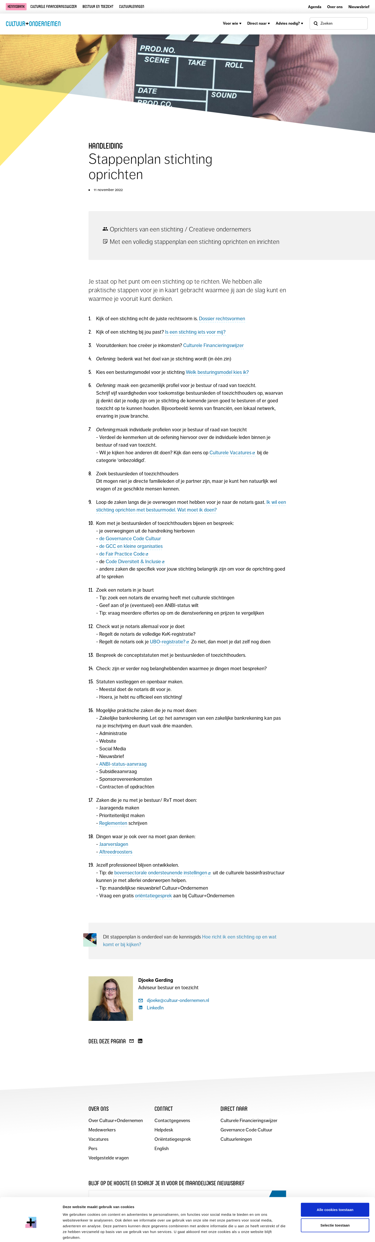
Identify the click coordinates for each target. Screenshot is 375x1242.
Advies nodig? (289, 23)
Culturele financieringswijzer (53, 6)
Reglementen (113, 823)
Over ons (335, 7)
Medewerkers (102, 1130)
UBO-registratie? (170, 642)
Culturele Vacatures (233, 452)
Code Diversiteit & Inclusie (135, 561)
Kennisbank (16, 6)
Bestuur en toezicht (98, 6)
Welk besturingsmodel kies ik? (217, 372)
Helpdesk (163, 1130)
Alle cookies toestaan (335, 1189)
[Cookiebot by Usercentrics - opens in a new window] (31, 1232)
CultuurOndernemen (33, 24)
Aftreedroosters (115, 852)
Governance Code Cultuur (247, 1130)
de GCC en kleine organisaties (131, 546)
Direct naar (258, 23)
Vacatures (98, 1139)
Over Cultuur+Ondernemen (115, 1121)
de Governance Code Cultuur (130, 538)
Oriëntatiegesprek (172, 1139)
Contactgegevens (172, 1121)
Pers (92, 1149)
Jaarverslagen (113, 844)
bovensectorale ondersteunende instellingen (163, 873)
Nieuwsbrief (358, 7)
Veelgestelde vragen (108, 1158)
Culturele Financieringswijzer (213, 345)
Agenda (314, 7)
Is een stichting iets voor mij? (195, 332)
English (161, 1149)
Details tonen (258, 1233)
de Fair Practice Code (124, 554)
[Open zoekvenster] (338, 23)
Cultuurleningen (131, 6)
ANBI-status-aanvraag (122, 764)
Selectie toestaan (335, 1205)
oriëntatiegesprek (153, 896)
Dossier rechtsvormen (222, 318)
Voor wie (232, 23)
